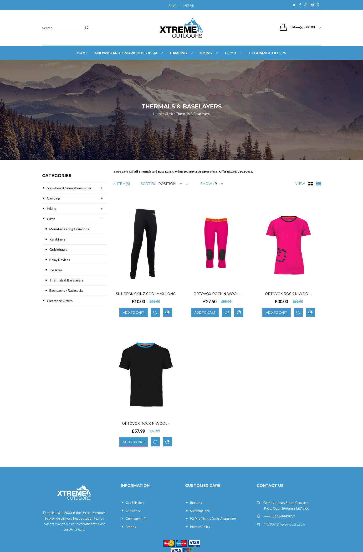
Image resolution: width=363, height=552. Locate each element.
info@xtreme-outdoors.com (281, 524)
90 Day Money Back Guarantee (210, 518)
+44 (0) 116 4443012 (276, 516)
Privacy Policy (197, 527)
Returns (193, 503)
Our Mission (132, 503)
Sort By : (149, 184)
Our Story (130, 511)
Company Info (134, 518)
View (300, 184)
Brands (128, 527)
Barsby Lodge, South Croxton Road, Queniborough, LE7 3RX (283, 505)
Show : (207, 184)
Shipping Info (197, 511)
